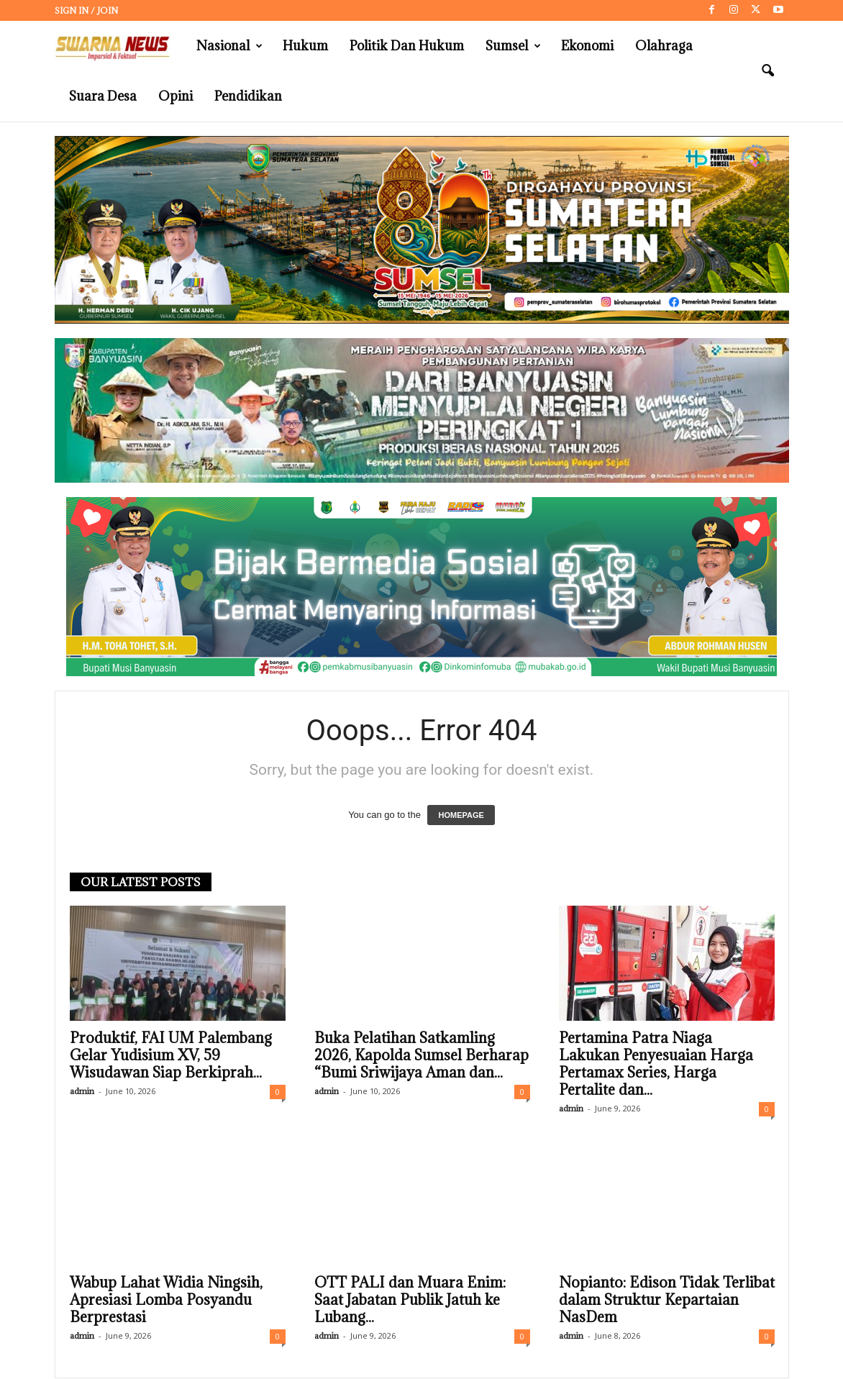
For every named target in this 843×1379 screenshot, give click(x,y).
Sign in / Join (86, 10)
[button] (767, 71)
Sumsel (513, 46)
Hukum (305, 45)
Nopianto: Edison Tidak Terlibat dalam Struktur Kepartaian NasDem (667, 1299)
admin (82, 1091)
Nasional (229, 46)
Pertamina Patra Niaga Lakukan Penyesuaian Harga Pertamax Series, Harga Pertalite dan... (656, 1064)
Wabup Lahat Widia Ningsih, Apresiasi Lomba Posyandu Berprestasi (166, 1299)
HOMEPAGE (460, 815)
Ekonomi (587, 45)
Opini (175, 96)
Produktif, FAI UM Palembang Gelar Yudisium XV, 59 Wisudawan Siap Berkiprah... (171, 1055)
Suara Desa (103, 96)
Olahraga (664, 45)
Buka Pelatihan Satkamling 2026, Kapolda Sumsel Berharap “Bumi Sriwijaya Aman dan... (421, 1055)
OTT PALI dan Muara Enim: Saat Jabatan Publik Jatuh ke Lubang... (410, 1299)
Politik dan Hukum (407, 45)
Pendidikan (248, 96)
